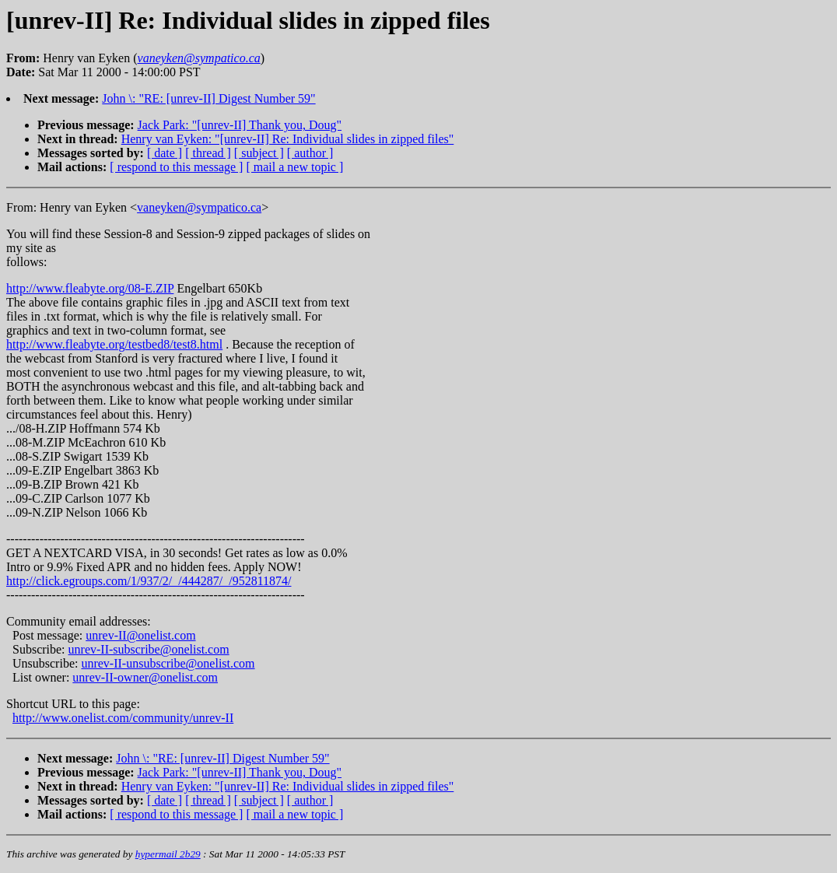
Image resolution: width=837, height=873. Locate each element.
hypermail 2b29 (168, 854)
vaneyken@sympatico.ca (199, 207)
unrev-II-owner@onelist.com (145, 677)
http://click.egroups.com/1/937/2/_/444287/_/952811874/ (149, 580)
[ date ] (164, 153)
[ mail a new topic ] (294, 167)
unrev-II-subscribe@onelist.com (148, 649)
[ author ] (310, 153)
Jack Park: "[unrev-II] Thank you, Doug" (239, 124)
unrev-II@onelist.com (140, 635)
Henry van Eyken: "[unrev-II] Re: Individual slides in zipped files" (287, 139)
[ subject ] (259, 153)
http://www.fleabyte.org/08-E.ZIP (89, 288)
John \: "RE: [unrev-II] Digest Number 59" (208, 98)
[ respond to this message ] (176, 167)
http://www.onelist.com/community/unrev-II (122, 717)
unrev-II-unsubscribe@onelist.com (167, 663)
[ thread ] (208, 153)
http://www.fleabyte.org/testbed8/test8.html (114, 344)
